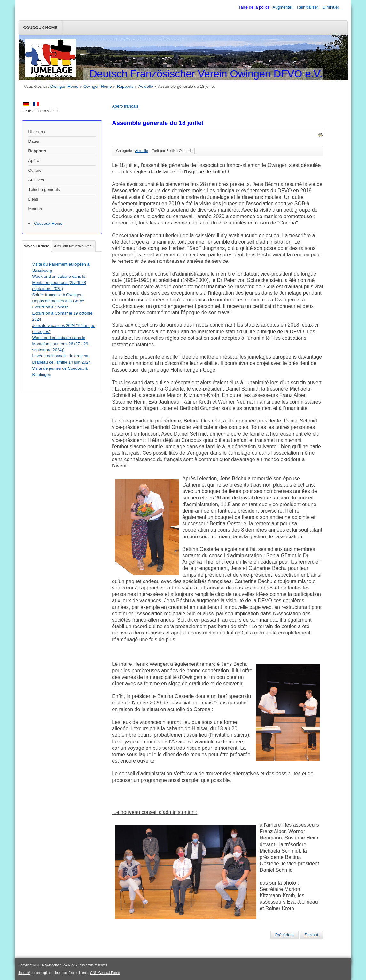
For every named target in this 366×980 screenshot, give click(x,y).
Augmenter (283, 7)
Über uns (36, 131)
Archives (36, 180)
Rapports (125, 86)
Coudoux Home (40, 27)
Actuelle (145, 86)
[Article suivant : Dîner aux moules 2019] (311, 935)
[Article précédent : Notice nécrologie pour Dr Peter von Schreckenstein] (284, 935)
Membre (35, 208)
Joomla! (24, 973)
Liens (33, 199)
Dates (33, 141)
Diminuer (331, 7)
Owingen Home (64, 86)
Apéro (33, 160)
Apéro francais (125, 106)
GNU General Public (105, 973)
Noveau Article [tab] (36, 246)
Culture (35, 170)
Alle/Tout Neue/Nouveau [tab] (74, 246)
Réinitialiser (307, 7)
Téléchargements (44, 189)
